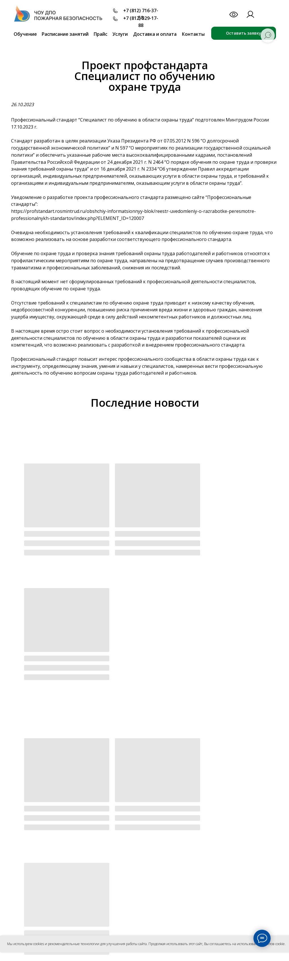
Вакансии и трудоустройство (219, 847)
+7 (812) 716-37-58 (140, 14)
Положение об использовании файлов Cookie (49, 882)
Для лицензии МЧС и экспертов (129, 897)
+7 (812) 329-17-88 (140, 21)
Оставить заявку (243, 33)
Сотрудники (122, 869)
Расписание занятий (65, 34)
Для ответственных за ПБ (135, 886)
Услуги (120, 34)
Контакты (193, 34)
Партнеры (210, 826)
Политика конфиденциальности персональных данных (56, 874)
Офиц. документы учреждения (140, 828)
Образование (123, 848)
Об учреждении (127, 808)
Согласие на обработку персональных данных (50, 878)
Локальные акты (126, 858)
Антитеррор (212, 920)
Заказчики (210, 835)
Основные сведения (130, 818)
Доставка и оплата (155, 34)
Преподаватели (215, 817)
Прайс (100, 34)
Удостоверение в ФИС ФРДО (215, 861)
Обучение (25, 34)
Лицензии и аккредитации (136, 838)
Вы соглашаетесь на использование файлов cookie (244, 943)
